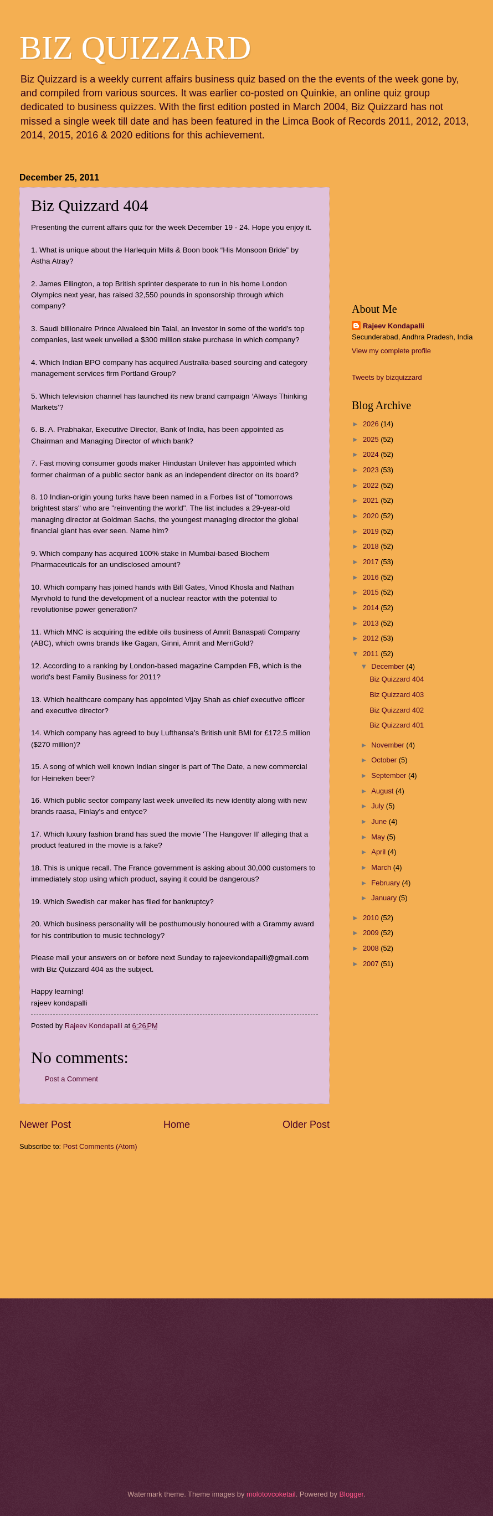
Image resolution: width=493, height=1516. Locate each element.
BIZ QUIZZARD (135, 47)
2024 (372, 454)
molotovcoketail (271, 1494)
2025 (372, 439)
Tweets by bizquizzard (387, 377)
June (380, 821)
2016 (372, 577)
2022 (372, 485)
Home (176, 1124)
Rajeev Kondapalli (393, 326)
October (384, 760)
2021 (372, 500)
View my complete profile (391, 351)
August (383, 791)
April (379, 852)
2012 (372, 638)
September (389, 775)
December (388, 666)
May (379, 837)
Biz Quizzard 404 (396, 679)
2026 (372, 424)
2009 (372, 933)
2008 (372, 948)
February (386, 883)
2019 (372, 531)
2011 (372, 653)
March (382, 867)
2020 (372, 516)
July (378, 806)
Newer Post (45, 1124)
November (388, 745)
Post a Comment (71, 1079)
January (384, 898)
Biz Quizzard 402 (396, 710)
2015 (372, 592)
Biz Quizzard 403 (396, 694)
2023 (372, 470)
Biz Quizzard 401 (396, 725)
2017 (372, 562)
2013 (372, 623)
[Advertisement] (74, 1223)
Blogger (351, 1494)
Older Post (306, 1124)
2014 (372, 608)
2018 (372, 546)
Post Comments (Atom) (100, 1146)
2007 (372, 964)
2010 (372, 918)
